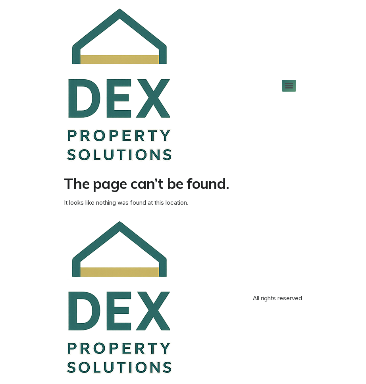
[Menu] (289, 86)
